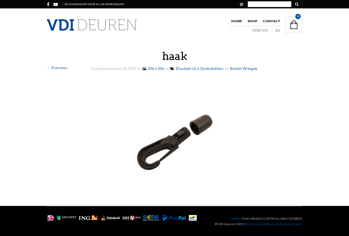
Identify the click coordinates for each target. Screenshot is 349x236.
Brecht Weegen (244, 69)
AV (277, 30)
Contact (271, 21)
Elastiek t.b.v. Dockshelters (197, 69)
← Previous (57, 68)
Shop (252, 21)
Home (236, 21)
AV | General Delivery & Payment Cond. (273, 224)
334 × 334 (153, 69)
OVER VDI (260, 30)
